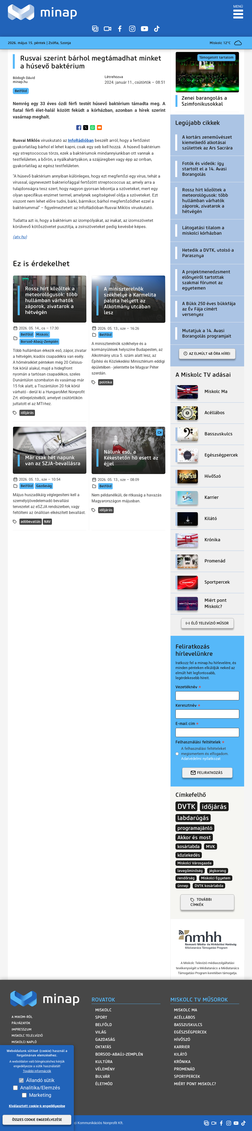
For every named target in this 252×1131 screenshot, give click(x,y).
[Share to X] (85, 127)
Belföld (21, 91)
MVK (210, 846)
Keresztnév (186, 705)
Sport (101, 1017)
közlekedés (188, 855)
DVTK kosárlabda (209, 886)
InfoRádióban (81, 140)
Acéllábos (184, 1017)
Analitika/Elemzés (40, 1088)
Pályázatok (21, 1023)
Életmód (104, 1084)
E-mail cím (185, 723)
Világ (100, 1032)
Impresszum (22, 1029)
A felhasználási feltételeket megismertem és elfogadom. (205, 753)
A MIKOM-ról (22, 1017)
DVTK (186, 806)
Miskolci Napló (24, 1042)
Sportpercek (187, 1076)
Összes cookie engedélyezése (37, 1120)
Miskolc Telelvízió (27, 1035)
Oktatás (103, 1047)
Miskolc (42, 334)
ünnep (182, 886)
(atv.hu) (20, 236)
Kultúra (103, 1061)
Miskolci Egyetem (215, 878)
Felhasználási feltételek (198, 742)
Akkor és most (194, 837)
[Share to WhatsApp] (92, 127)
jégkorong (217, 871)
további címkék (201, 902)
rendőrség (186, 878)
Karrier (182, 1047)
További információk (37, 1071)
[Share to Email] (99, 127)
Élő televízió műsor (210, 623)
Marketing (40, 1095)
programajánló (194, 828)
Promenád (184, 1069)
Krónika (182, 1061)
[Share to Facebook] (78, 127)
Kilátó (180, 1054)
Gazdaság (44, 486)
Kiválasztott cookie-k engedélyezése (37, 1106)
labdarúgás (193, 818)
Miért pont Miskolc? (195, 1084)
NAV (47, 522)
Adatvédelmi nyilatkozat (200, 758)
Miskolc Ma (185, 1010)
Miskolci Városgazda (194, 863)
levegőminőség (190, 871)
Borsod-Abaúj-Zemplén (39, 342)
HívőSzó (182, 1039)
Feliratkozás (209, 772)
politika (105, 382)
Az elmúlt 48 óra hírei (209, 353)
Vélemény (105, 1069)
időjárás (27, 413)
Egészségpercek (190, 1032)
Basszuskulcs (188, 1024)
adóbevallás (31, 522)
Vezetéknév (186, 687)
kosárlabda (188, 846)
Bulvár (102, 1076)
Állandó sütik (40, 1080)
